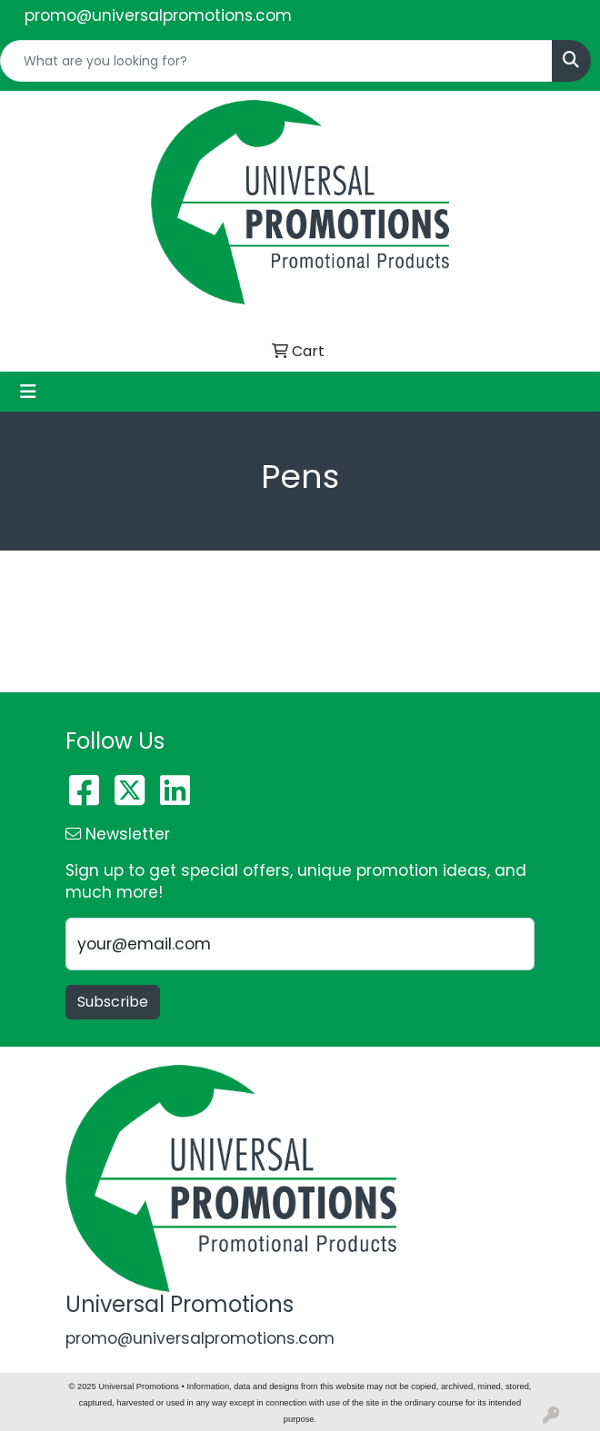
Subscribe (112, 1001)
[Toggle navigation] (28, 391)
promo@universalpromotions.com (158, 15)
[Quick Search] (276, 61)
